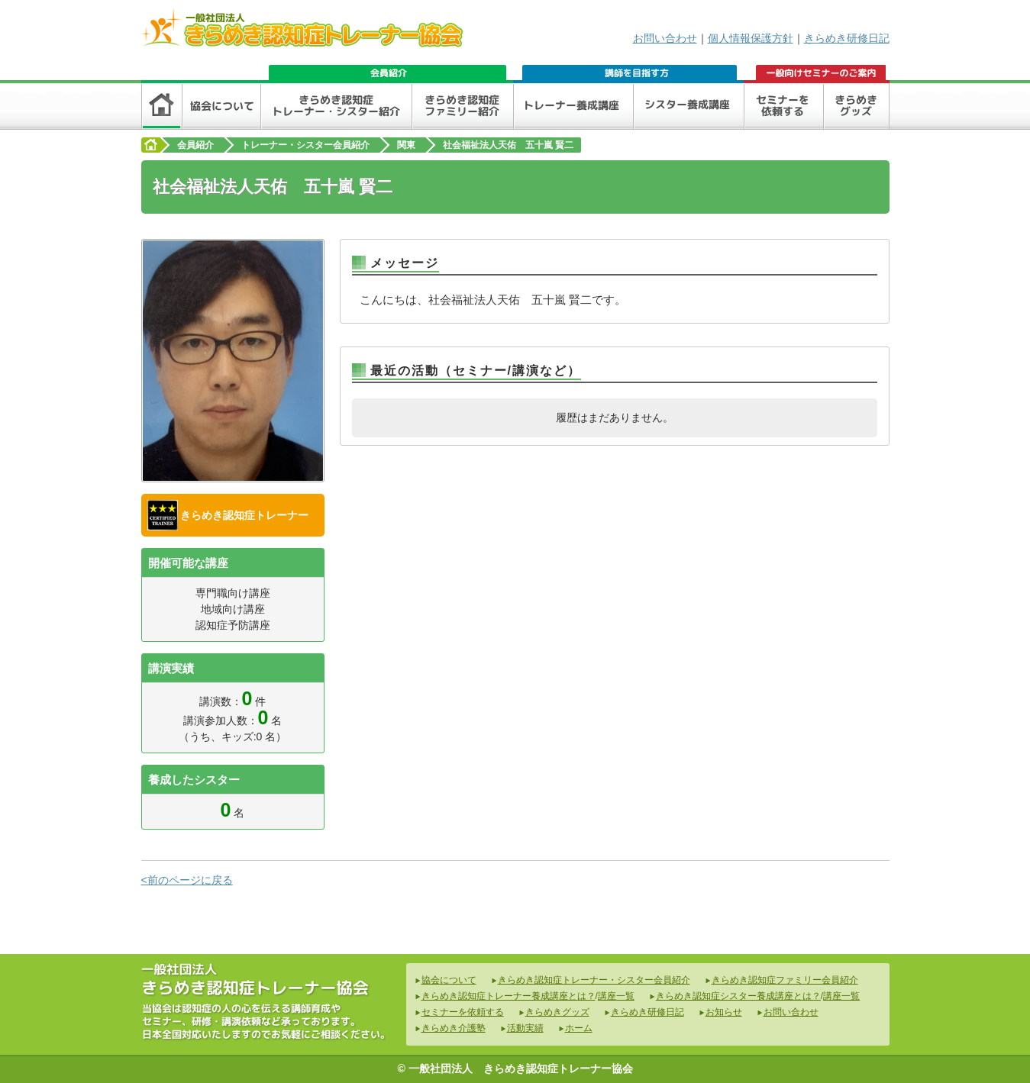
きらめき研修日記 (847, 38)
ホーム (578, 1028)
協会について (448, 980)
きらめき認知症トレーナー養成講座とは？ (508, 996)
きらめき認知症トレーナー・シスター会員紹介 (594, 980)
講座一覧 (616, 996)
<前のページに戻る (187, 880)
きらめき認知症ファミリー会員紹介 (785, 980)
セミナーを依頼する (462, 1012)
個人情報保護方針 (750, 38)
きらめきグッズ (557, 1012)
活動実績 (525, 1028)
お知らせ (724, 1012)
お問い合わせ (665, 38)
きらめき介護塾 (453, 1028)
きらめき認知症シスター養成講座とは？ (738, 996)
